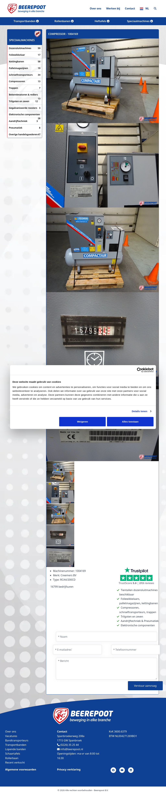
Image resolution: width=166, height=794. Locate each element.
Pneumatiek (24, 128)
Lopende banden (15, 749)
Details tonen (139, 411)
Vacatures (11, 736)
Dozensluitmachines (24, 48)
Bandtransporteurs (16, 740)
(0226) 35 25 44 (68, 745)
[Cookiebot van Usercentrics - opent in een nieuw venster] (139, 370)
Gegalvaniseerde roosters (24, 108)
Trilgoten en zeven (23, 101)
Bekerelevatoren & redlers (24, 95)
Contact (130, 8)
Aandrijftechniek (23, 121)
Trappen (24, 88)
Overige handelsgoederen (24, 134)
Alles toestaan (130, 421)
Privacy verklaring (69, 769)
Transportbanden (26, 21)
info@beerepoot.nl (70, 749)
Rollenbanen (64, 21)
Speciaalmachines (140, 21)
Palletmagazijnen (24, 68)
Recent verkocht (15, 762)
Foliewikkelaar (24, 55)
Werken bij (113, 8)
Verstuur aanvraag (145, 685)
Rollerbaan (11, 758)
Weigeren (82, 421)
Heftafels (102, 21)
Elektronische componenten (24, 114)
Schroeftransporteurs (24, 75)
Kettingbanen (24, 61)
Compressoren (24, 81)
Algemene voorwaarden (20, 769)
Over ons (95, 8)
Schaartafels (12, 753)
